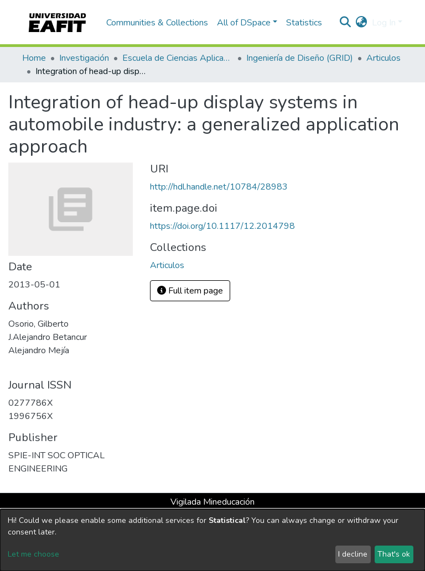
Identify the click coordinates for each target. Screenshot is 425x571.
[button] (362, 22)
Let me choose (33, 554)
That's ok (393, 554)
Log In (384, 23)
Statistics (304, 23)
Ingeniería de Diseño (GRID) (299, 58)
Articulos (383, 58)
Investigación (84, 58)
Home (34, 58)
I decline (352, 554)
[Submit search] (346, 22)
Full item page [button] (190, 291)
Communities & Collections (157, 23)
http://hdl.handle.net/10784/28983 (219, 187)
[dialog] (212, 540)
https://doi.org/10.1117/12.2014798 (222, 226)
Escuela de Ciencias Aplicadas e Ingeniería (177, 58)
